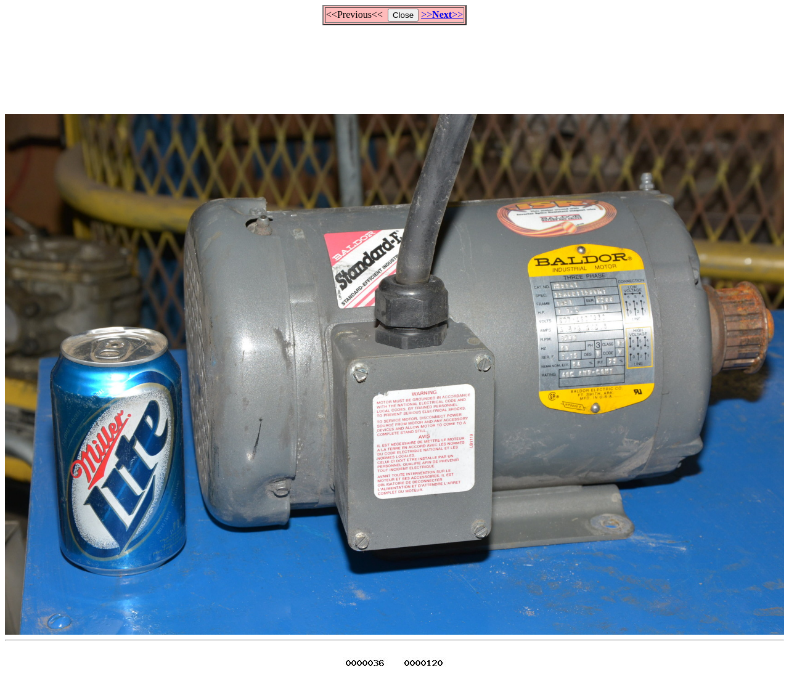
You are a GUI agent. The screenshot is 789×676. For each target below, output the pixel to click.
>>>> (442, 14)
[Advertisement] (394, 64)
